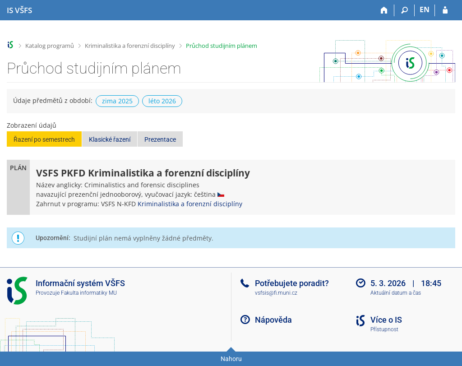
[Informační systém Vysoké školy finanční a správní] (19, 10)
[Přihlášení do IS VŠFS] (445, 10)
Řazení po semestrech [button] (44, 139)
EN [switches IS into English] (425, 9)
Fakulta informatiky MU (89, 293)
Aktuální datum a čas (395, 293)
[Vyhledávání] (404, 10)
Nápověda (273, 319)
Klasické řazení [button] (109, 139)
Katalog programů (49, 46)
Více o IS (386, 319)
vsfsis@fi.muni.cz (276, 293)
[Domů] (384, 10)
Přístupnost (384, 329)
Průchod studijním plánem (221, 46)
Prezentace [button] (160, 139)
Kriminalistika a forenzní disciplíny (130, 46)
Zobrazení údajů (31, 125)
